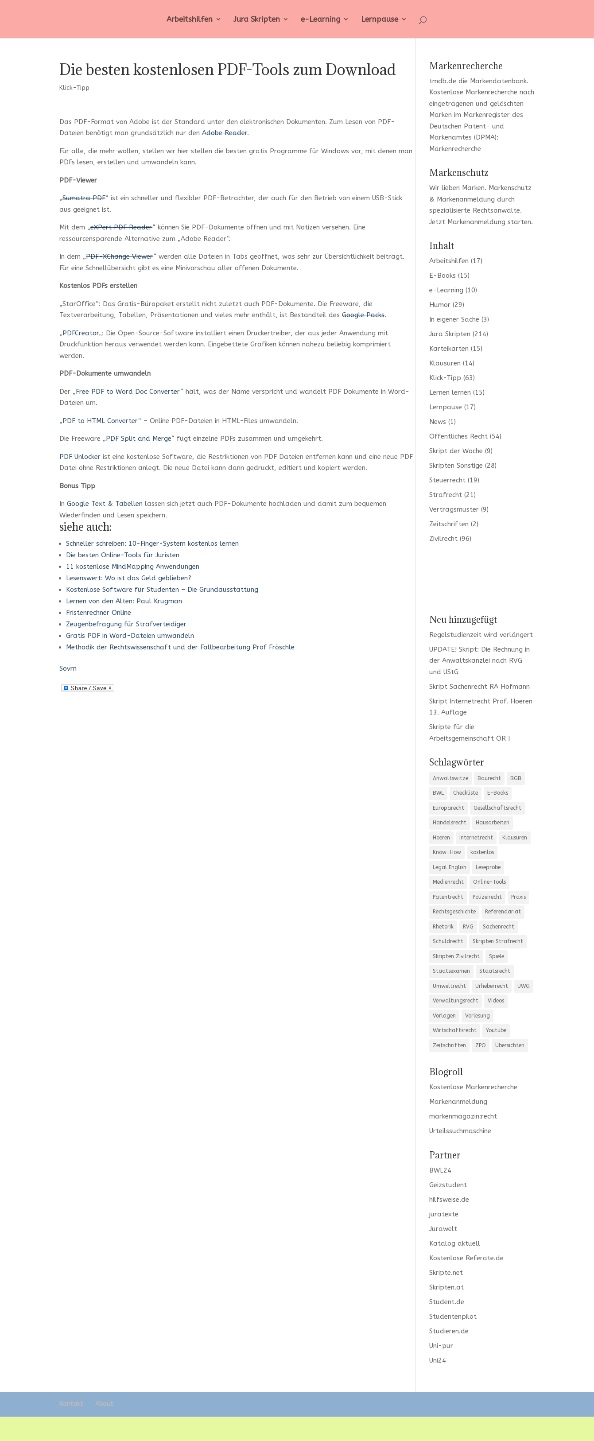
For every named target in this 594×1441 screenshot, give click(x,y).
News (437, 422)
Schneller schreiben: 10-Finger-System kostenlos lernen (152, 544)
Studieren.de (449, 1331)
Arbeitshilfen (190, 19)
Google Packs (363, 315)
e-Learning (320, 19)
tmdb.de (442, 81)
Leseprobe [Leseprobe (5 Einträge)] (488, 867)
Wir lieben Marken (457, 188)
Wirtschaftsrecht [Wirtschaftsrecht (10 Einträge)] (455, 1030)
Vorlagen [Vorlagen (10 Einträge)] (444, 1016)
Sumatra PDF (83, 198)
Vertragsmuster (454, 509)
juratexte (443, 1214)
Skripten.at (446, 1287)
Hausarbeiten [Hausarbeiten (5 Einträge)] (492, 823)
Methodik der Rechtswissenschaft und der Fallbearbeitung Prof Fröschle (180, 647)
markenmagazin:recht (463, 1116)
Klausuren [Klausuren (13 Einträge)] (514, 838)
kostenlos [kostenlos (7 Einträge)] (482, 852)
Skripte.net (446, 1273)
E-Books (442, 276)
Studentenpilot (453, 1317)
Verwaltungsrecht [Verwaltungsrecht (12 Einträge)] (455, 1001)
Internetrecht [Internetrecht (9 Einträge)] (476, 838)
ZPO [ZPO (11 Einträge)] (480, 1045)
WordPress (214, 1429)
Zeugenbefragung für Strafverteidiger (126, 624)
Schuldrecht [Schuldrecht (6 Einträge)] (448, 941)
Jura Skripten (256, 19)
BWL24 (440, 1170)
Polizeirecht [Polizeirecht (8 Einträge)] (487, 897)
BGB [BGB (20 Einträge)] (515, 778)
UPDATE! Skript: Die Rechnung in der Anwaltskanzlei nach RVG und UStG (479, 660)
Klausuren (445, 363)
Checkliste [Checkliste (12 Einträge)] (465, 793)
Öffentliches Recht (458, 436)
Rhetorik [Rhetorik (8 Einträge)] (443, 927)
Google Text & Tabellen (105, 504)
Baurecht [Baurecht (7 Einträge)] (489, 778)
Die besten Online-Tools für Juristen (122, 555)
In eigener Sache (454, 319)
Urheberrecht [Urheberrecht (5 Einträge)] (491, 986)
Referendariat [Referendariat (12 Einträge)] (503, 912)
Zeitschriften (449, 524)
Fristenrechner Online (98, 613)
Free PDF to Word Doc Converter (128, 392)
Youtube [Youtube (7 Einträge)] (496, 1030)
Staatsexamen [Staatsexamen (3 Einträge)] (451, 971)
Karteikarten (449, 349)
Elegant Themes (125, 1429)
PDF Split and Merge (138, 439)
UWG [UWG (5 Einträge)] (523, 986)
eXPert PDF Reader (121, 227)
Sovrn (68, 668)
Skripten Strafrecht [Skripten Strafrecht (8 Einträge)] (498, 941)
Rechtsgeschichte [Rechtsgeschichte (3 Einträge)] (454, 912)
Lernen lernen (450, 392)
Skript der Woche (456, 451)
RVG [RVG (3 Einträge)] (468, 927)
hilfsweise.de (449, 1200)
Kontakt (71, 1404)
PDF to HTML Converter (100, 421)
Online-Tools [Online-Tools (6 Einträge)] (489, 882)
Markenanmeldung (476, 222)
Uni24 (437, 1360)
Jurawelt (443, 1229)
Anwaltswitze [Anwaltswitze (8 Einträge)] (450, 778)
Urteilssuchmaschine (460, 1131)
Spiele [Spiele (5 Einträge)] (496, 956)
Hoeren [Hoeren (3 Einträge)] (441, 838)
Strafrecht (445, 495)
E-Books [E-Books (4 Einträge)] (497, 793)
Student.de (446, 1302)
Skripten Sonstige (456, 466)
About (104, 1404)
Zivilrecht (443, 539)
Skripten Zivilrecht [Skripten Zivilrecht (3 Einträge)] (456, 956)
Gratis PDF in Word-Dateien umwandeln (130, 636)
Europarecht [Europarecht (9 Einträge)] (448, 808)
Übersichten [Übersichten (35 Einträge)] (509, 1045)
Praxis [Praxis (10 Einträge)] (518, 897)
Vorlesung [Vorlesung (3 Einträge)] (477, 1016)
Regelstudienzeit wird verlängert (481, 635)
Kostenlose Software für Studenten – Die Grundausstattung (162, 590)
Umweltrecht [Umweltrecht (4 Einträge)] (449, 986)
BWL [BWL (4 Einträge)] (438, 793)
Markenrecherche (455, 149)
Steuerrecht (447, 480)
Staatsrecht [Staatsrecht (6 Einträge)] (494, 971)
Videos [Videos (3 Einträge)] (496, 1001)
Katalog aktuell (454, 1243)
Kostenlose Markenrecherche (473, 92)
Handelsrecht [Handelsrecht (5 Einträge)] (449, 823)
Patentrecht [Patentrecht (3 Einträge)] (448, 897)
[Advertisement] (482, 578)
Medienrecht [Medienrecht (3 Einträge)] (448, 882)
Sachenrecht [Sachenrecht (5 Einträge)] (498, 927)
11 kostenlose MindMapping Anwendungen (132, 567)
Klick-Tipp (74, 88)
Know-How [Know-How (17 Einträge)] (447, 852)
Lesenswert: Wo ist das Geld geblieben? (128, 578)
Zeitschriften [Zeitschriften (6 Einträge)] (449, 1045)
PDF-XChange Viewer (119, 256)
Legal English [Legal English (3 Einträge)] (449, 867)
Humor (439, 305)
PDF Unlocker (80, 457)
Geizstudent (448, 1185)
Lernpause (379, 19)
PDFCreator (80, 333)
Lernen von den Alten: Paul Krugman (124, 601)
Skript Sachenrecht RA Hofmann (479, 687)
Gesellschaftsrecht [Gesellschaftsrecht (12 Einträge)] (497, 808)
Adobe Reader (224, 133)
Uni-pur (441, 1346)
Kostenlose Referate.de (466, 1258)
